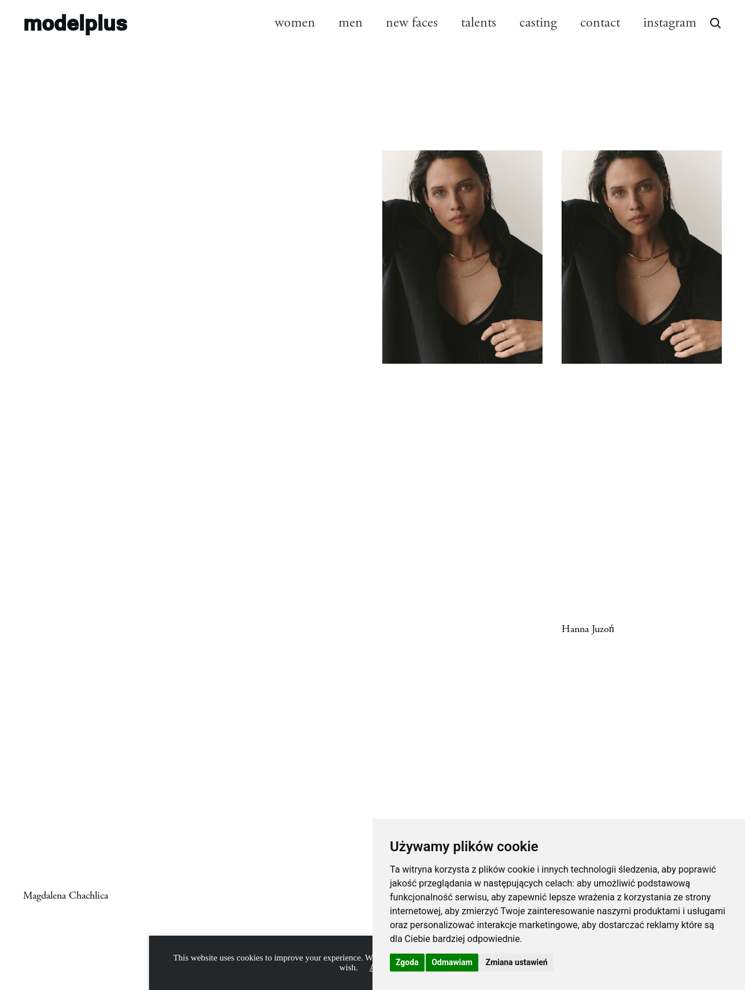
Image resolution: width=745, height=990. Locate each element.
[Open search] (715, 22)
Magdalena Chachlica (65, 895)
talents (478, 22)
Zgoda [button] (407, 962)
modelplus (75, 22)
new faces (412, 22)
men (350, 22)
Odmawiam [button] (452, 962)
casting (538, 22)
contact (600, 22)
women (295, 22)
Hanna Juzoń (588, 629)
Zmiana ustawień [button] (516, 962)
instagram (669, 22)
